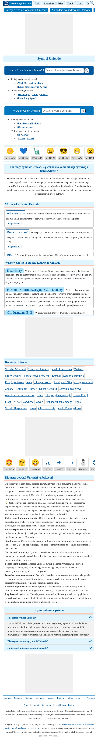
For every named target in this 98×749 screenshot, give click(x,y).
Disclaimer (46, 705)
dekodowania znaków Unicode (71, 724)
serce (33, 408)
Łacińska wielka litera (29, 123)
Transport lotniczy (38, 369)
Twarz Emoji (80, 395)
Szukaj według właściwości (23, 79)
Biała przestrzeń (17, 232)
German (40, 698)
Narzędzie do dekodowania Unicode (26, 10)
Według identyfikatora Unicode (25, 131)
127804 (25, 134)
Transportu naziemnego (58, 401)
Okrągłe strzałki (83, 382)
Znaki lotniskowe (62, 369)
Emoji (21, 87)
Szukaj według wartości (21, 90)
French (60, 698)
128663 (30, 138)
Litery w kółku (42, 382)
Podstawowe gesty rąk (36, 375)
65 (19, 134)
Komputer (21, 388)
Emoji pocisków (14, 382)
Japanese (18, 698)
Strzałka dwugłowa (70, 388)
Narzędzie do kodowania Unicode (71, 10)
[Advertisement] (49, 34)
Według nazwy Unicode (21, 119)
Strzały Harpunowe (16, 408)
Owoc (39, 401)
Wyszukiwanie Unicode (26, 110)
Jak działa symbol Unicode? (21, 617)
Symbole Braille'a (73, 375)
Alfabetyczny (16, 213)
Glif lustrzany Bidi (20, 312)
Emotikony (23, 98)
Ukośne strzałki (48, 388)
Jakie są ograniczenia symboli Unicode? (27, 648)
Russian (50, 698)
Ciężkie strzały (46, 408)
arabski (43, 94)
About (27, 705)
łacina (80, 3)
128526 (21, 138)
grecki (34, 98)
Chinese (80, 698)
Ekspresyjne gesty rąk (58, 395)
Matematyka (32, 87)
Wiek (60, 3)
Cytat (44, 87)
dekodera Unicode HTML (30, 728)
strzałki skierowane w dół (19, 395)
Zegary (9, 388)
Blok (37, 3)
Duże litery (15, 271)
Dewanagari (24, 94)
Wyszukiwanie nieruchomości (27, 70)
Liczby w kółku (63, 382)
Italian (70, 698)
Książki (56, 375)
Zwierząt (79, 369)
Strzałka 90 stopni (15, 369)
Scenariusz (49, 3)
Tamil (70, 3)
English (7, 698)
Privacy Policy (67, 705)
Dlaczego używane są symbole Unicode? (27, 641)
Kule (29, 382)
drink (40, 395)
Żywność (28, 401)
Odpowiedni (14, 223)
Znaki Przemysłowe (69, 408)
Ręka (78, 401)
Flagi (8, 401)
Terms (56, 705)
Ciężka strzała (25, 127)
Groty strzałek (13, 375)
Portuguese (92, 698)
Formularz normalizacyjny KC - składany (35, 290)
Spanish (29, 698)
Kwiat (17, 401)
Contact (35, 705)
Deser (33, 388)
